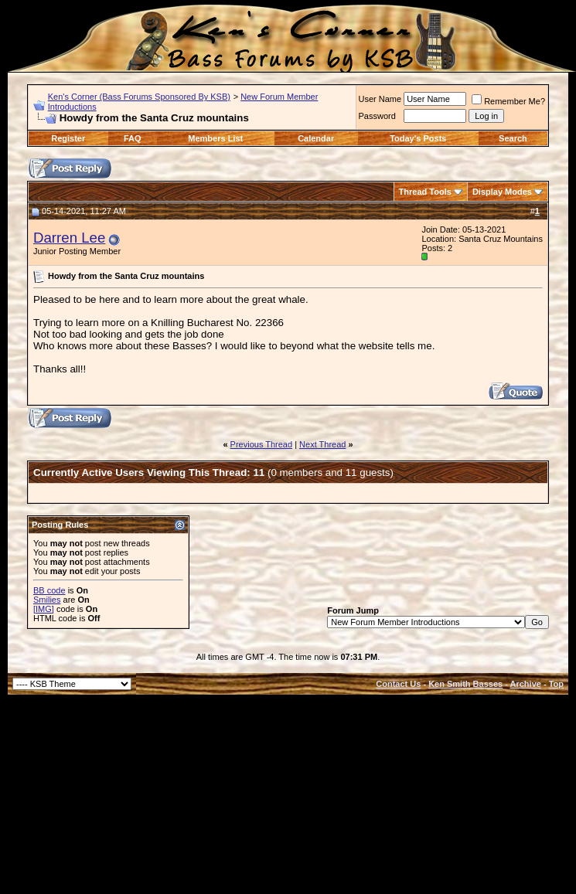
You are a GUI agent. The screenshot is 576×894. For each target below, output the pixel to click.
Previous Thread (261, 444)
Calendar (316, 138)
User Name (380, 99)
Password (377, 116)
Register (68, 138)
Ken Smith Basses (465, 683)
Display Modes (502, 191)
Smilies (46, 599)
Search (513, 138)
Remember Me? (508, 101)
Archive (525, 683)
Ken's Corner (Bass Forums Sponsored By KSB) (139, 96)
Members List (215, 138)
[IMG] (43, 609)
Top (556, 683)
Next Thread (322, 444)
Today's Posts (418, 138)
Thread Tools (425, 191)
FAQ (132, 138)
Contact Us (398, 683)
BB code (49, 590)
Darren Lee (69, 237)
